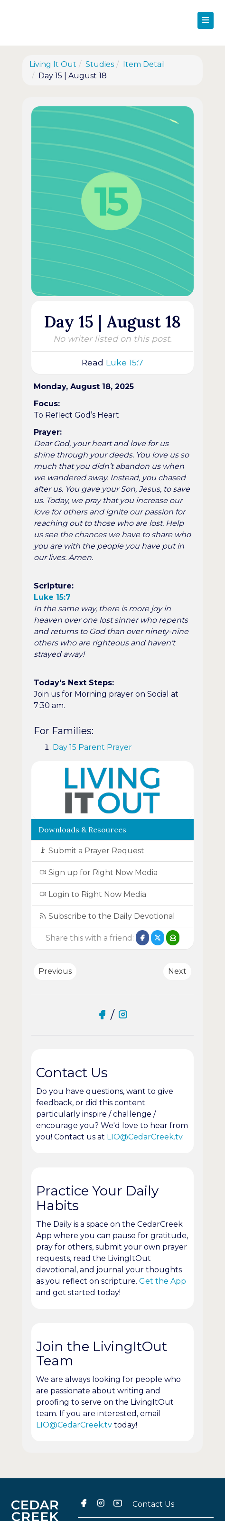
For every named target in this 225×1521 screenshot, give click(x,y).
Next (177, 971)
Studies (99, 64)
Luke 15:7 (124, 362)
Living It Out (52, 64)
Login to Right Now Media (92, 894)
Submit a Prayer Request (91, 850)
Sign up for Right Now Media (98, 872)
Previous (55, 971)
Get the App (162, 1281)
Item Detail (144, 64)
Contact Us (153, 1504)
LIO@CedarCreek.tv (144, 1136)
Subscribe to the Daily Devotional (107, 916)
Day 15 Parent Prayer (92, 747)
